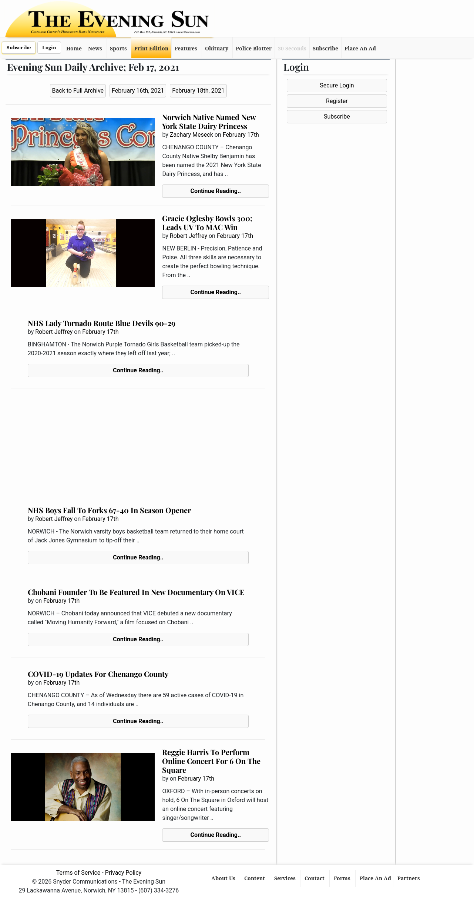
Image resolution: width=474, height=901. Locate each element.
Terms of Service (78, 872)
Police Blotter (254, 48)
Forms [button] (343, 878)
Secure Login (337, 85)
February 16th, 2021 (138, 90)
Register (337, 100)
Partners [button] (409, 878)
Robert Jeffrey (188, 235)
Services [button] (285, 878)
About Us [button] (224, 878)
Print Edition (151, 48)
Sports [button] (118, 48)
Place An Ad (360, 48)
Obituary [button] (216, 48)
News (95, 48)
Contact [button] (315, 878)
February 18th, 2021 (198, 90)
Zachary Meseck (191, 134)
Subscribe (19, 47)
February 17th (241, 134)
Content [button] (255, 878)
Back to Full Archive (78, 90)
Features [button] (186, 48)
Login (49, 47)
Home (74, 48)
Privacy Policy (123, 872)
